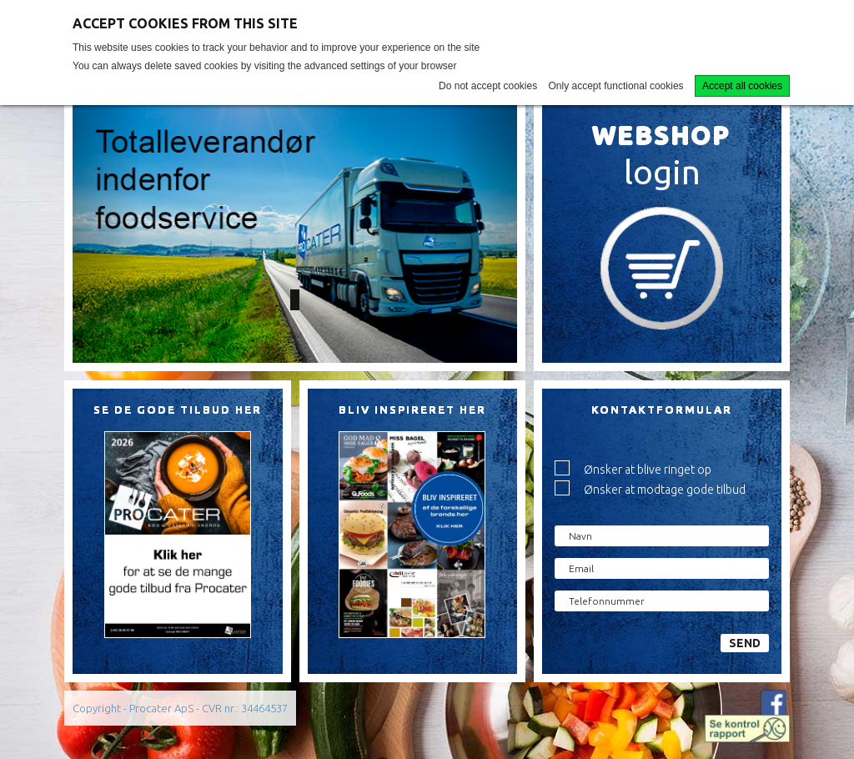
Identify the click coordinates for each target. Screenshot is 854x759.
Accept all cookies (742, 86)
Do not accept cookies (488, 86)
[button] (106, 232)
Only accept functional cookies (616, 86)
